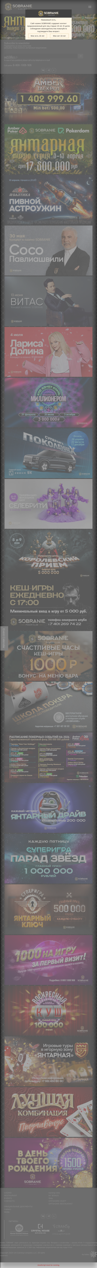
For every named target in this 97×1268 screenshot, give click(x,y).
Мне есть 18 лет (38, 36)
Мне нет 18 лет (59, 36)
